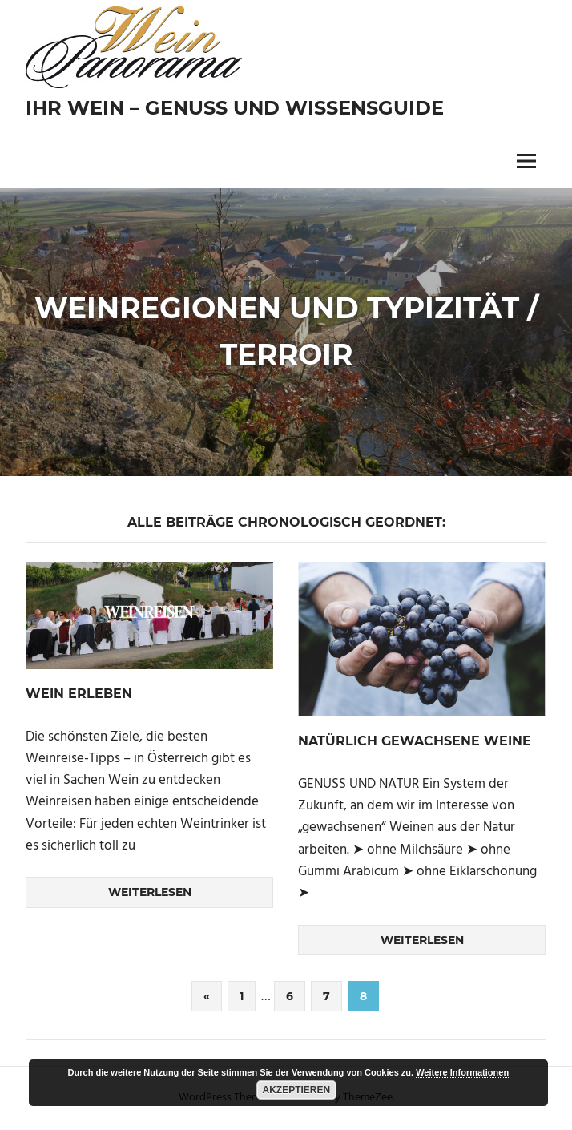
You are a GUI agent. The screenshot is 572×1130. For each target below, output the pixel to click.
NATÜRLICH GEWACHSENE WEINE (414, 741)
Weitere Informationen (462, 1072)
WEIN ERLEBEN (79, 693)
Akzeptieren (297, 1090)
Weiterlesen (149, 892)
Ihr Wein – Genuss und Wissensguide (235, 107)
